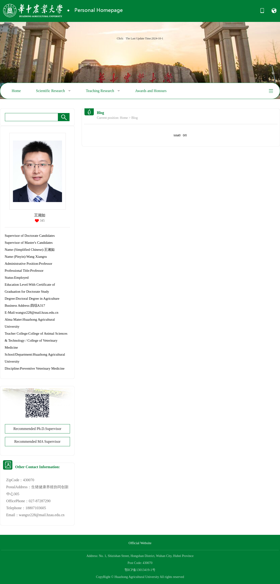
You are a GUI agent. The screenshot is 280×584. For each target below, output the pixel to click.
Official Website (140, 543)
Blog (134, 118)
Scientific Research (53, 91)
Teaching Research (103, 91)
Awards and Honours (151, 91)
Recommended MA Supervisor (37, 441)
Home (16, 91)
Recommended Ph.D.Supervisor (37, 429)
